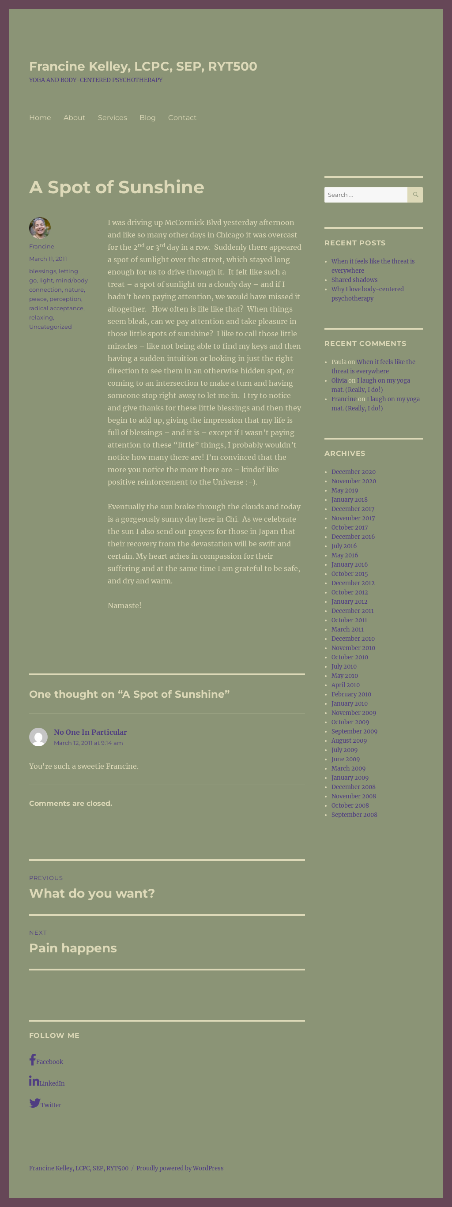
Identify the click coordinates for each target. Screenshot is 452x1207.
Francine (41, 246)
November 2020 (353, 481)
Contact (182, 117)
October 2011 (349, 620)
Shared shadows (354, 280)
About (75, 117)
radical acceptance (56, 308)
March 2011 (347, 629)
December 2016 (353, 537)
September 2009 (354, 731)
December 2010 (353, 639)
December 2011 (352, 611)
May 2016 (344, 555)
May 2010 (344, 676)
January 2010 (349, 703)
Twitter (45, 1103)
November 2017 (353, 518)
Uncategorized (50, 326)
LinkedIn (47, 1081)
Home (40, 117)
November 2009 (354, 713)
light (46, 280)
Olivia (339, 380)
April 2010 (345, 685)
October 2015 (349, 574)
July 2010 (344, 666)
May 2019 (344, 490)
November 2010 (353, 648)
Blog (147, 117)
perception (65, 298)
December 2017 (353, 509)
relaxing (41, 317)
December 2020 (353, 472)
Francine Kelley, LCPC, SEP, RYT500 (143, 66)
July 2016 (344, 546)
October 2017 (349, 527)
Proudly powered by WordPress (180, 1168)
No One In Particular (90, 732)
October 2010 (349, 657)
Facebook (46, 1060)
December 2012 (353, 583)
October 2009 (350, 722)
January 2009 (350, 778)
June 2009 (345, 759)
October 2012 (349, 592)
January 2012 (349, 601)
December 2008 (353, 787)
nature (74, 289)
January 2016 (349, 564)
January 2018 (349, 500)
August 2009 (349, 741)
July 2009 (344, 750)
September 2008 (354, 815)
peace (38, 298)
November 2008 (353, 796)
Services (112, 117)
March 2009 (348, 768)
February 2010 (351, 694)
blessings (42, 270)
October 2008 (350, 805)
